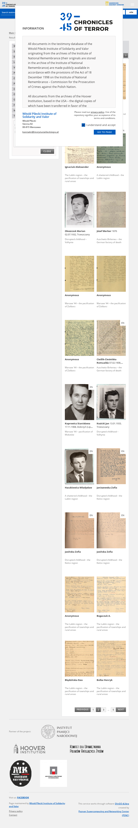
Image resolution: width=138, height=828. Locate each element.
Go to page (104, 132)
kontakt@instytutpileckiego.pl (40, 131)
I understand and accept (99, 125)
